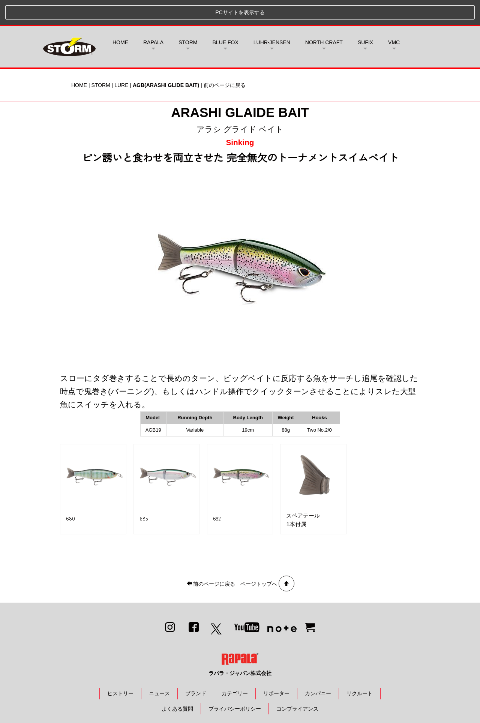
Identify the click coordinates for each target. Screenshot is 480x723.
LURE (121, 60)
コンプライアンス (297, 684)
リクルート (359, 669)
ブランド (195, 669)
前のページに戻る (225, 60)
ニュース (159, 669)
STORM (100, 60)
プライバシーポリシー (234, 684)
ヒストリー (120, 669)
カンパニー (318, 669)
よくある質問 (177, 684)
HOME (120, 18)
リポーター (276, 669)
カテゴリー (235, 669)
